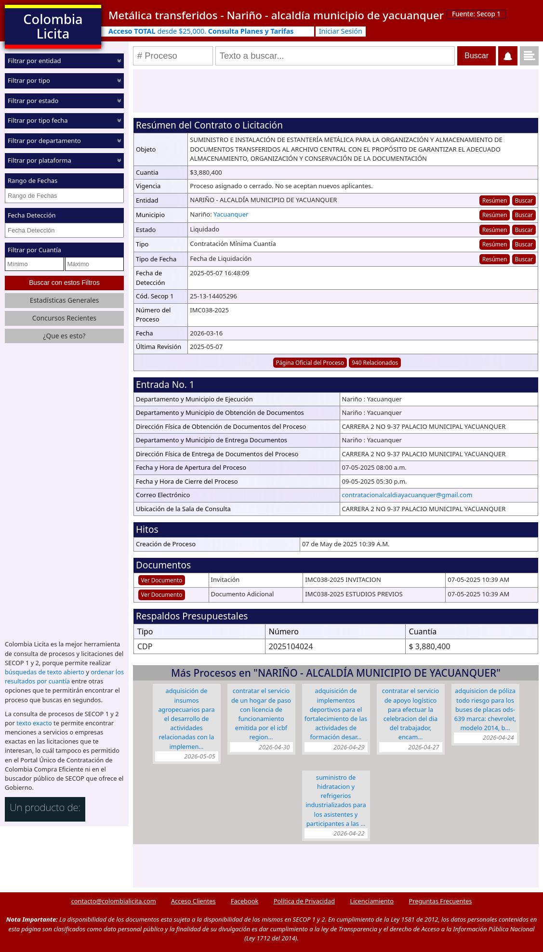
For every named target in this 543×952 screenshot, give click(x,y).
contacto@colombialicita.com (113, 901)
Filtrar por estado (33, 100)
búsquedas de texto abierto (44, 672)
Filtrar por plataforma (39, 160)
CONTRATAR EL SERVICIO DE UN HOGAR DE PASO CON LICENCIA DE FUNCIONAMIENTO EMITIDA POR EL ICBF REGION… (261, 713)
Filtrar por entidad (34, 60)
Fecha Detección (32, 215)
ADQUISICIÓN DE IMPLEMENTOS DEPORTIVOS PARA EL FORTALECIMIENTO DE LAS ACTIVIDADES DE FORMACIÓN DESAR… (336, 713)
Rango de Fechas (32, 180)
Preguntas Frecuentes (440, 901)
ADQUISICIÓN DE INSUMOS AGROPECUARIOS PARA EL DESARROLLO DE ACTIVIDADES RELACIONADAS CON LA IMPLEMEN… (186, 718)
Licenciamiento (372, 901)
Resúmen (494, 200)
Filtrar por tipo (29, 80)
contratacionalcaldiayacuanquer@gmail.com (407, 494)
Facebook (244, 901)
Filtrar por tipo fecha (38, 120)
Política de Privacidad (304, 901)
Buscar (524, 200)
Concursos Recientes (64, 317)
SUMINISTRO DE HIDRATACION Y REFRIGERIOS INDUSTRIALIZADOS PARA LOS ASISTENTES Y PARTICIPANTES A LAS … (335, 800)
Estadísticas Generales (64, 300)
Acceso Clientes (193, 901)
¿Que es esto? (64, 335)
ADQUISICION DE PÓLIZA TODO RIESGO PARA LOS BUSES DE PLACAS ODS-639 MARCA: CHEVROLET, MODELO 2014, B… (485, 709)
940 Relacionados (375, 362)
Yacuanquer (230, 214)
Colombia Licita (52, 26)
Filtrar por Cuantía (34, 249)
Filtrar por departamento (44, 140)
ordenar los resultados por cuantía (64, 676)
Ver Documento (162, 580)
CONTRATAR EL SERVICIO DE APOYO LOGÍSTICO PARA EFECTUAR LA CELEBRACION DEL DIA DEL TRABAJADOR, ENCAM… (410, 713)
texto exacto (34, 723)
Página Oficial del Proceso (310, 362)
